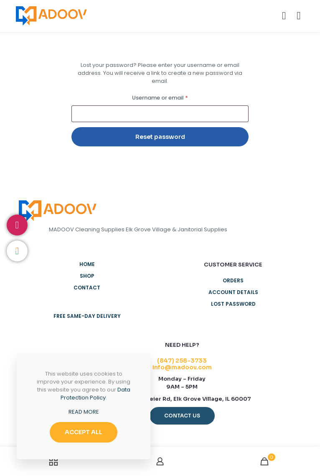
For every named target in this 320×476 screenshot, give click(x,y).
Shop (87, 275)
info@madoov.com (182, 367)
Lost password (233, 303)
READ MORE (84, 412)
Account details (233, 292)
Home (87, 264)
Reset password (160, 137)
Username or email (172, 97)
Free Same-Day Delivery (87, 316)
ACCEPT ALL (83, 432)
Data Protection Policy (95, 394)
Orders (233, 280)
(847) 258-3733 (182, 360)
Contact (87, 287)
